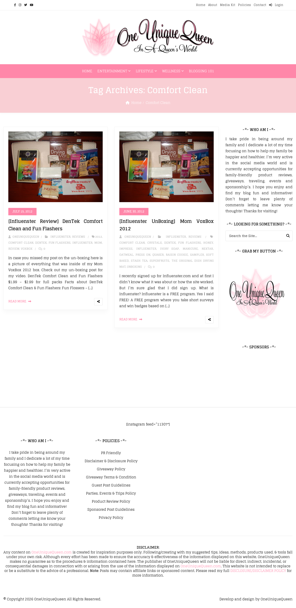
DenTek (41, 242)
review (13, 248)
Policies (244, 5)
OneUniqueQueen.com (51, 552)
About (212, 5)
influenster (82, 242)
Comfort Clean (20, 242)
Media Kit (227, 5)
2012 (98, 236)
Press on (143, 254)
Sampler (197, 254)
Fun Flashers (60, 242)
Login (276, 5)
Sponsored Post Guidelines (111, 509)
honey (208, 242)
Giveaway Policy (111, 469)
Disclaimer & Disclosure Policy (111, 461)
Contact (260, 5)
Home (200, 5)
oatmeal (126, 254)
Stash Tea (139, 260)
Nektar (207, 248)
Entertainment (112, 71)
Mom (98, 242)
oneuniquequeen (23, 236)
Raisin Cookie (177, 254)
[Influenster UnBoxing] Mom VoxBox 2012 (166, 225)
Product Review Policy (111, 501)
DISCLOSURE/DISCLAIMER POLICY (258, 571)
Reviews (78, 236)
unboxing (134, 266)
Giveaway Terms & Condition (111, 477)
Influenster (60, 236)
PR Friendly (111, 453)
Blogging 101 (201, 71)
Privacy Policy (111, 517)
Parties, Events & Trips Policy (111, 493)
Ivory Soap (169, 248)
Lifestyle (145, 71)
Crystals (154, 242)
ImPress (126, 248)
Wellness (171, 71)
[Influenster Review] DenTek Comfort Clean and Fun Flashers (55, 225)
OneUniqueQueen (50, 599)
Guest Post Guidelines (111, 485)
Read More (17, 301)
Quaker (158, 254)
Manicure (190, 248)
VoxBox (26, 248)
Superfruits (159, 260)
